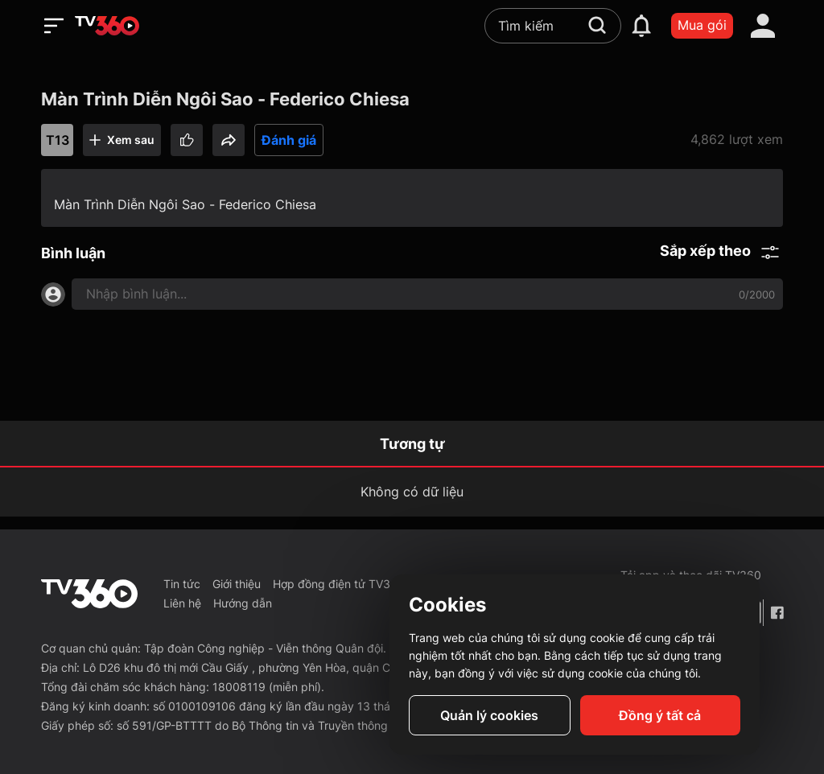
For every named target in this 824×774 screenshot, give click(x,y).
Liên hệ (182, 603)
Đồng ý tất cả (660, 715)
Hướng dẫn (242, 603)
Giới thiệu (236, 584)
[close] (781, 47)
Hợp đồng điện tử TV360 (339, 584)
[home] (107, 26)
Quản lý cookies (489, 715)
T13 (57, 140)
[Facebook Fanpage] (776, 613)
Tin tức (181, 584)
